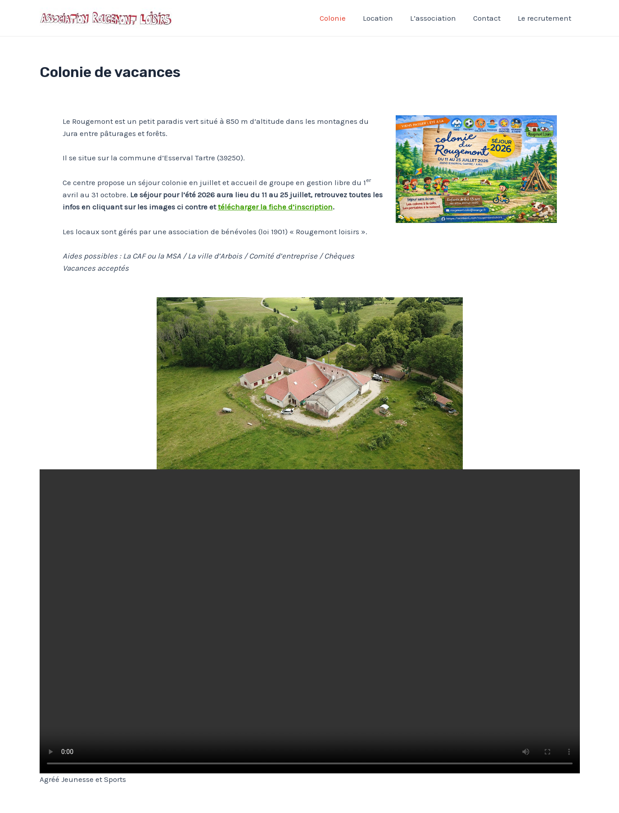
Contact (489, 18)
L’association (438, 18)
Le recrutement (545, 18)
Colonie (341, 18)
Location (384, 18)
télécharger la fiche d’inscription (275, 206)
